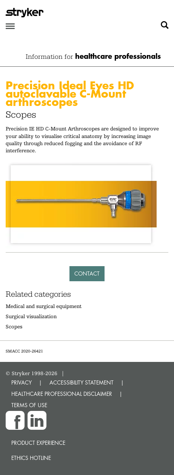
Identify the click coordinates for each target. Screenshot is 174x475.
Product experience (38, 442)
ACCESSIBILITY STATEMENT (81, 382)
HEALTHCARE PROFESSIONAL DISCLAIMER (61, 393)
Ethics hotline (31, 457)
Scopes (14, 326)
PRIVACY (21, 382)
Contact (87, 273)
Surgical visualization (31, 316)
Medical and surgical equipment (44, 306)
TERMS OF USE (29, 405)
